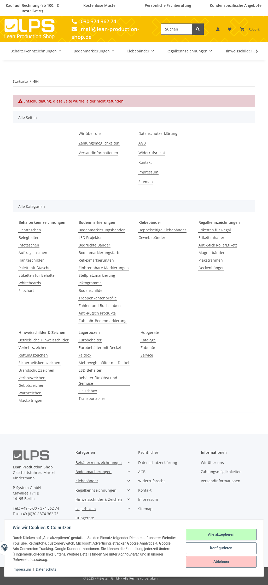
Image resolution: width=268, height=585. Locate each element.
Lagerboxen (85, 508)
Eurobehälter (90, 339)
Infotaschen (29, 245)
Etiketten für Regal (215, 229)
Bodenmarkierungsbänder (102, 229)
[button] (218, 29)
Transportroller (92, 398)
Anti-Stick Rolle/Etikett (218, 245)
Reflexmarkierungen (96, 260)
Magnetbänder (212, 252)
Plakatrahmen (211, 260)
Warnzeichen (30, 392)
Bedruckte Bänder (94, 245)
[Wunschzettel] (230, 29)
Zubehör (148, 347)
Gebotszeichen (31, 385)
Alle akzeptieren (221, 535)
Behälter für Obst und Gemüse (98, 380)
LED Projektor (90, 237)
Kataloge (148, 339)
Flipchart (26, 290)
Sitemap (145, 181)
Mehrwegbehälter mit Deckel (104, 362)
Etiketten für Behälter (37, 275)
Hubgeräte (150, 332)
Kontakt (145, 162)
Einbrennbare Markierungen (104, 267)
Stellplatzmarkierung (97, 275)
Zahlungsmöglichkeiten (99, 143)
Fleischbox (88, 390)
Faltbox (85, 355)
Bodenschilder (91, 290)
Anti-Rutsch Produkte (97, 313)
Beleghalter (29, 237)
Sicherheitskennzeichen (39, 362)
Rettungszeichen (33, 355)
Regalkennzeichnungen (95, 490)
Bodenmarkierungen (93, 471)
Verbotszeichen (32, 377)
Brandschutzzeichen (36, 370)
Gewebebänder (151, 237)
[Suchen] (176, 29)
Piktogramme (90, 282)
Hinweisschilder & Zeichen (98, 499)
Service (147, 355)
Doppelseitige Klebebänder (162, 229)
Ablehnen (221, 561)
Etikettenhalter (211, 237)
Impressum (148, 172)
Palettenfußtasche (34, 267)
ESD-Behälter (90, 370)
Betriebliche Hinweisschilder (44, 339)
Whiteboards (30, 282)
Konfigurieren (221, 548)
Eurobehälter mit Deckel (100, 347)
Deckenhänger (211, 267)
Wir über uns (90, 133)
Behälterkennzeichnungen (98, 462)
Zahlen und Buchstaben (100, 305)
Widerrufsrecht (151, 152)
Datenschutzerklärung (157, 133)
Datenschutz (46, 569)
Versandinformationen (98, 152)
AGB (142, 143)
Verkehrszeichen (33, 347)
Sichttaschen (30, 229)
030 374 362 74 (94, 21)
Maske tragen (30, 400)
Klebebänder (86, 480)
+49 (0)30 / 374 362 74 (40, 508)
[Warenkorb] (250, 29)
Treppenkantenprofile (98, 297)
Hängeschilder (31, 260)
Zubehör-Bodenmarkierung (102, 320)
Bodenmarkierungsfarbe (100, 252)
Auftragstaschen (33, 252)
